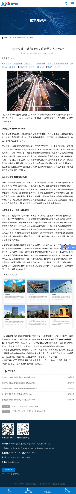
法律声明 (16, 474)
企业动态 (21, 38)
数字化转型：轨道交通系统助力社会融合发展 (28, 411)
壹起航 (62, 484)
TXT (9, 474)
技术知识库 (31, 38)
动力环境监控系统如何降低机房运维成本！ (18, 394)
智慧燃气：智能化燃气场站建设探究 (25, 406)
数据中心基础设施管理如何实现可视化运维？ (18, 383)
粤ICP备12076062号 (46, 484)
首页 (14, 38)
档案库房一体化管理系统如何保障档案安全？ (18, 377)
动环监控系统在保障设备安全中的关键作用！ (18, 400)
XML (4, 474)
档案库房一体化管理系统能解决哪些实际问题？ (19, 388)
